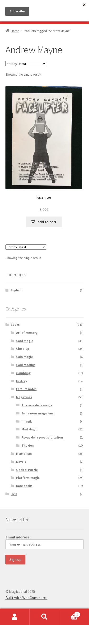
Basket (69, 613)
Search (44, 617)
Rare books (24, 486)
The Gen (28, 445)
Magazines (24, 397)
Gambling (23, 373)
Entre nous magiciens (38, 413)
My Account (15, 617)
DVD (14, 494)
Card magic (24, 341)
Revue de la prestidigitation (42, 437)
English (16, 290)
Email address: (44, 542)
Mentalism (24, 453)
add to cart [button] (46, 221)
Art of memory (26, 333)
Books (15, 324)
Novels (21, 462)
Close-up (22, 348)
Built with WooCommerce (26, 597)
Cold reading (25, 365)
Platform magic (28, 477)
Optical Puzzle (27, 470)
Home (15, 31)
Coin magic (24, 357)
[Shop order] (25, 63)
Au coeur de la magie (37, 405)
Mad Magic (29, 429)
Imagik (27, 421)
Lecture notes (26, 389)
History (21, 381)
